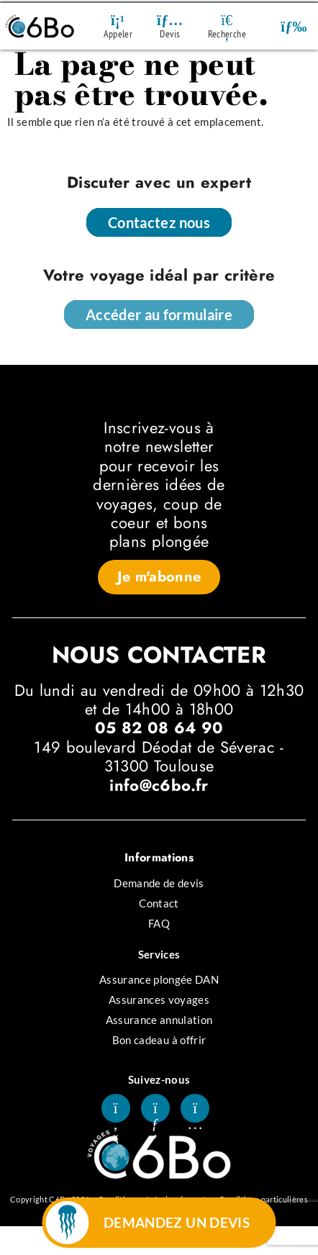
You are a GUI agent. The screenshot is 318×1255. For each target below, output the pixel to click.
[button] (294, 26)
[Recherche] (226, 20)
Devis (170, 33)
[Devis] (170, 20)
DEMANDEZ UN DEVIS (177, 1222)
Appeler (118, 33)
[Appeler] (118, 20)
